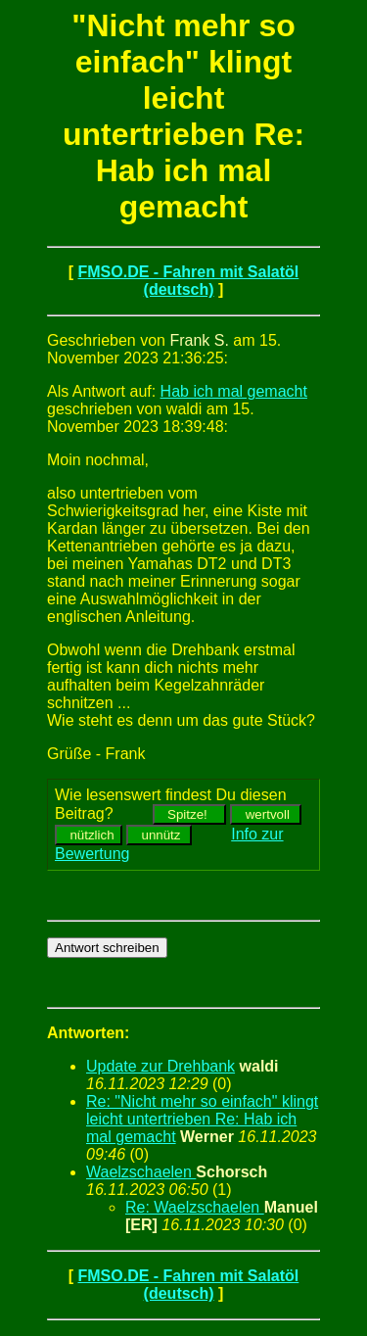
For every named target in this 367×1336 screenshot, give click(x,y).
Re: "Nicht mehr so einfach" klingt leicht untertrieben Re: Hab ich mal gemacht (202, 1119)
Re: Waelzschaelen (194, 1207)
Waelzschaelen (141, 1172)
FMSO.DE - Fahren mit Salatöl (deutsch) (187, 280)
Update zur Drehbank (160, 1066)
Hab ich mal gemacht (234, 391)
